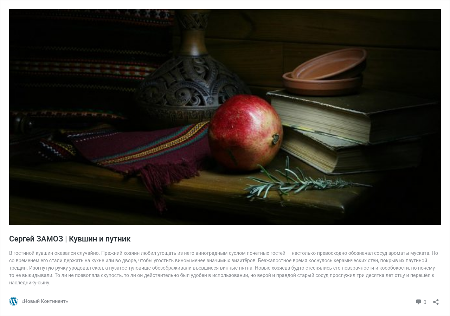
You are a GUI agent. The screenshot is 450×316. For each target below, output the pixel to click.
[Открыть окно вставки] (436, 299)
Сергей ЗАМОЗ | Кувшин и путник (69, 238)
